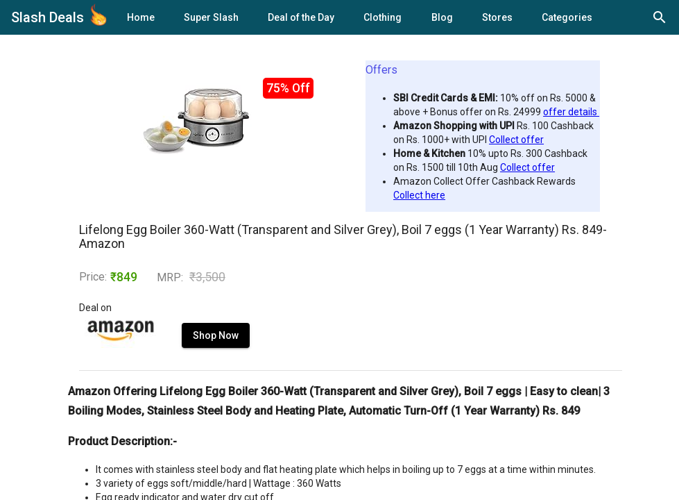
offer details (571, 111)
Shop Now (216, 335)
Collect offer (516, 139)
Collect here (419, 195)
